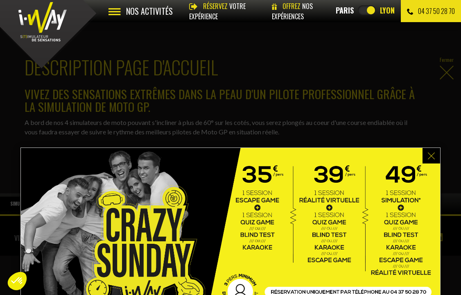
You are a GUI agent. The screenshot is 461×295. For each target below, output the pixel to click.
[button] (17, 281)
